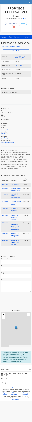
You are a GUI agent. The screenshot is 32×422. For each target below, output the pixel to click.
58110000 (5, 184)
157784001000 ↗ (19, 65)
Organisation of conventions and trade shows (15, 235)
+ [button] (3, 314)
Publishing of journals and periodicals (14, 210)
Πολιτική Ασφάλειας (14, 393)
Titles (10, 37)
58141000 (5, 208)
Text (2, 280)
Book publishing (15, 184)
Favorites (30, 2)
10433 (25, 18)
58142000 (5, 215)
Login (27, 2)
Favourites (16, 310)
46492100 (5, 188)
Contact (26, 37)
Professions (18, 37)
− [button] (3, 317)
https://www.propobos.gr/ (7, 142)
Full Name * (4, 259)
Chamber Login (16, 388)
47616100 (5, 194)
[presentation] (14, 297)
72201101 (5, 223)
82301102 (5, 240)
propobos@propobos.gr (7, 138)
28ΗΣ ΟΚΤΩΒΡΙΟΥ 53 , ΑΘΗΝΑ (11, 46)
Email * (3, 266)
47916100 (5, 201)
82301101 (5, 233)
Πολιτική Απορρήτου (25, 393)
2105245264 (10, 23)
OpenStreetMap (22, 346)
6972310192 (4, 133)
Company (4, 37)
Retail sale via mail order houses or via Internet (16, 203)
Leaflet (11, 346)
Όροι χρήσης (5, 393)
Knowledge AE (16, 399)
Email (15, 27)
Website (22, 23)
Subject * (3, 273)
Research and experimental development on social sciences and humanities (15, 226)
